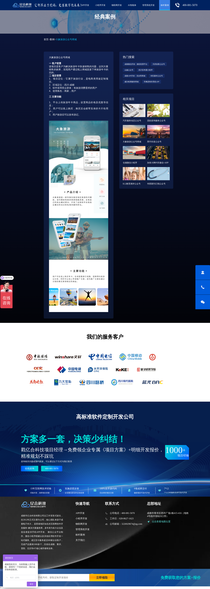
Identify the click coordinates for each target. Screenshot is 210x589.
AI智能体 (132, 5)
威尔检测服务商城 (132, 82)
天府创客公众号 (159, 64)
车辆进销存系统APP (151, 82)
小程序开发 (100, 5)
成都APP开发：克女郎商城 (135, 76)
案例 (52, 39)
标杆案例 (165, 5)
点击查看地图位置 (161, 521)
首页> (47, 39)
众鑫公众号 (129, 70)
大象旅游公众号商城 (59, 57)
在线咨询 (29, 468)
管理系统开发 (148, 5)
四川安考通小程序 (146, 70)
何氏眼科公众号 (156, 76)
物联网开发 (117, 5)
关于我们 (80, 540)
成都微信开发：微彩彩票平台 (136, 64)
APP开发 (85, 5)
